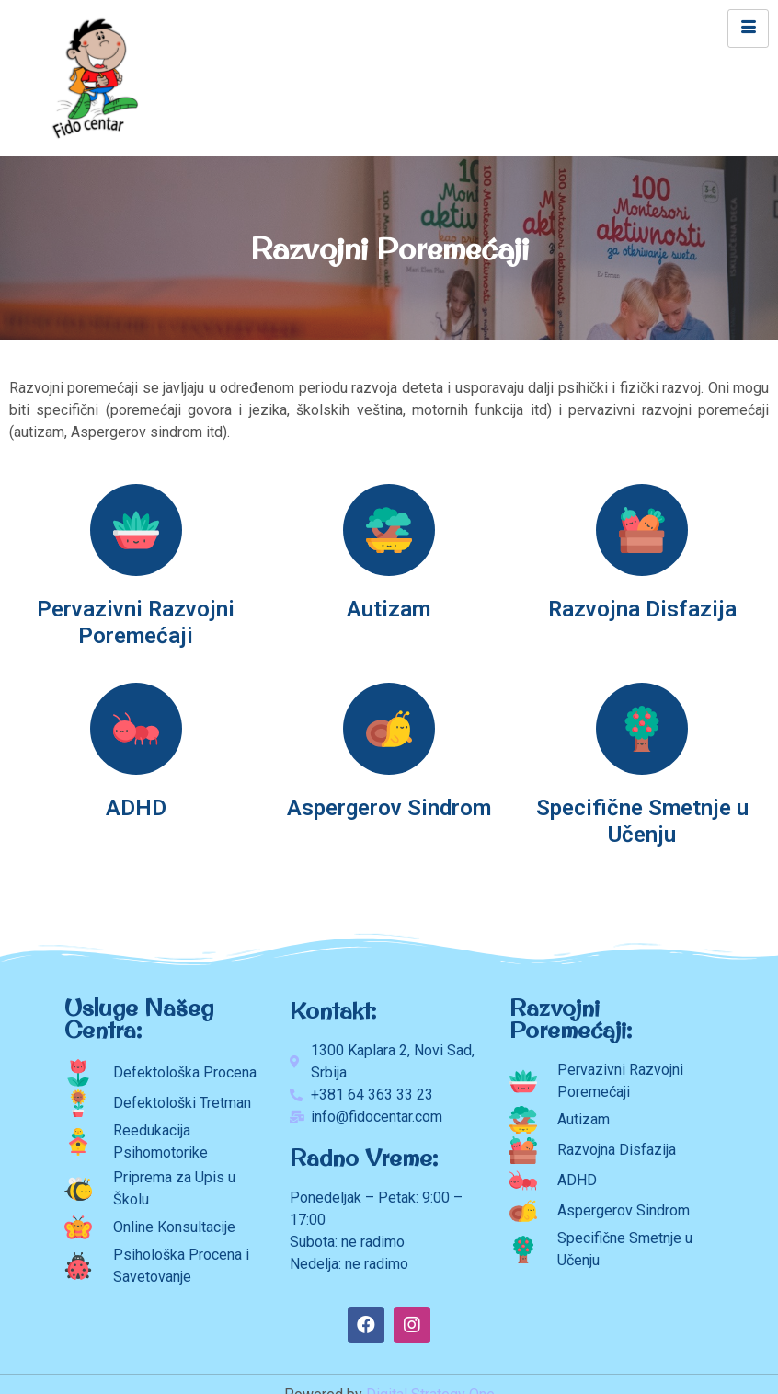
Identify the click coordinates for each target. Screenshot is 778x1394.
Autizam (388, 609)
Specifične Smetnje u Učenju (642, 821)
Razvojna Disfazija (642, 609)
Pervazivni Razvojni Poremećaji (136, 622)
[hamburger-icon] (748, 28)
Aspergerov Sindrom (389, 808)
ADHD (136, 808)
